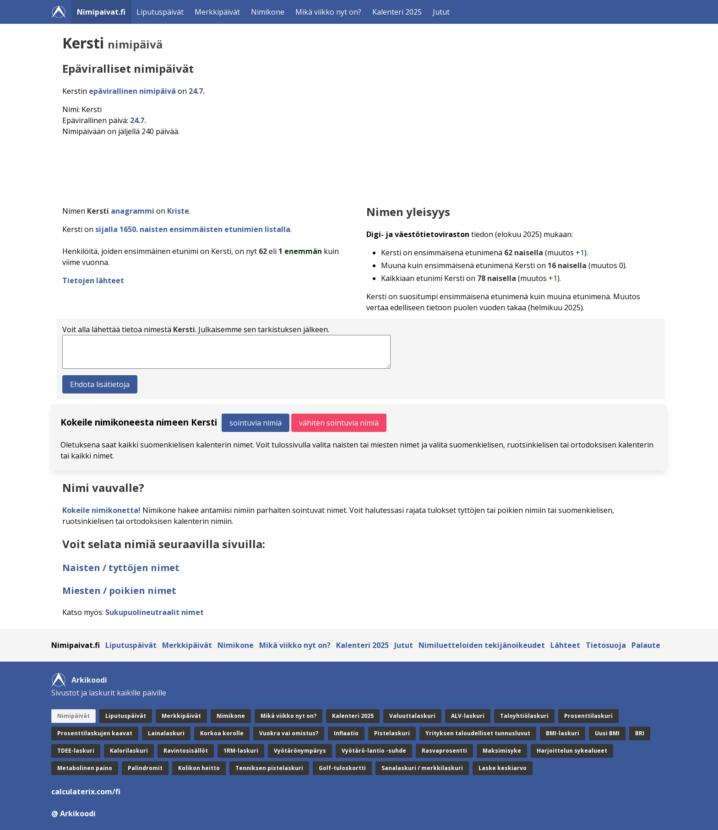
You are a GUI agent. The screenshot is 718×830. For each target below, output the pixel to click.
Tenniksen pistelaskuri (269, 768)
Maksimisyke (502, 751)
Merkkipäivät (217, 12)
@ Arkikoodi (73, 813)
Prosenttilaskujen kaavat (94, 733)
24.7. (197, 91)
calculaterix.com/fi (85, 792)
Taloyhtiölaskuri (524, 716)
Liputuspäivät (160, 12)
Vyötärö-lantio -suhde (374, 751)
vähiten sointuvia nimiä (339, 423)
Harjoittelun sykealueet (572, 751)
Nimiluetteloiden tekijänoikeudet (482, 645)
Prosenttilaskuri (588, 716)
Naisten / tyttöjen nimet (121, 567)
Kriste (178, 211)
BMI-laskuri (562, 733)
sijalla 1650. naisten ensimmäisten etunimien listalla (192, 229)
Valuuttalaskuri (412, 716)
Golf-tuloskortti (342, 768)
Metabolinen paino (84, 768)
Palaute (645, 645)
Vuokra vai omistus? (288, 733)
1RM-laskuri (240, 751)
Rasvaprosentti (444, 751)
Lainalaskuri (166, 733)
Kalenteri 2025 (397, 12)
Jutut (441, 12)
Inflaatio (346, 733)
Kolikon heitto (199, 768)
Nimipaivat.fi (101, 12)
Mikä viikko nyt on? (328, 12)
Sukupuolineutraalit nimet (154, 612)
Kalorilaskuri (129, 751)
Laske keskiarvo (503, 768)
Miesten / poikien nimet (119, 590)
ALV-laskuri (467, 716)
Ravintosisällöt (185, 751)
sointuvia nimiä (255, 423)
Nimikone (267, 12)
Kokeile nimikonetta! (101, 510)
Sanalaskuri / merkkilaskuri (422, 768)
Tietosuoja (606, 645)
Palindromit (145, 768)
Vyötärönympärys (300, 751)
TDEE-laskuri (75, 751)
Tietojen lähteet (93, 280)
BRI (639, 733)
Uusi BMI (607, 733)
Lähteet (565, 645)
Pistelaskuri (392, 733)
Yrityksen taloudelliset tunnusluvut (477, 733)
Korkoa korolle (222, 733)
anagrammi (132, 211)
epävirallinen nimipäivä (132, 91)
